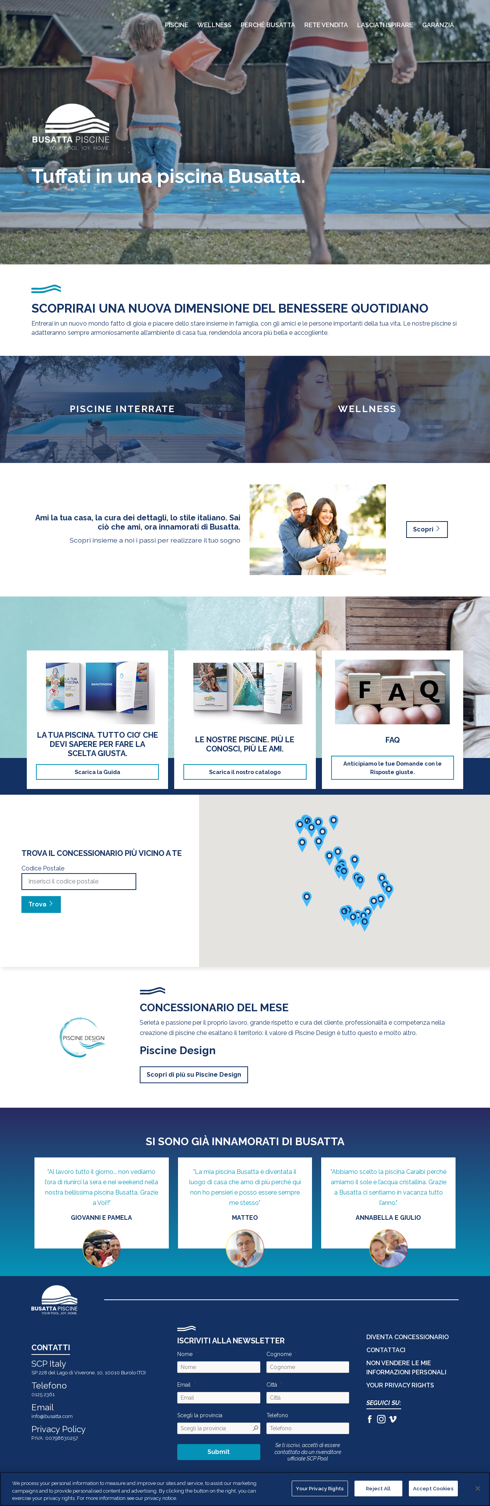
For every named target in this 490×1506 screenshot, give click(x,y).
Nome (185, 1354)
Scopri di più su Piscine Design (194, 1074)
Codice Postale (42, 868)
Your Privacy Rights (400, 1385)
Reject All (378, 1488)
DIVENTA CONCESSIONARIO (407, 1337)
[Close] (477, 1488)
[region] (245, 1489)
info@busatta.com (52, 1416)
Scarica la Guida (97, 772)
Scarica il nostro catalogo (245, 772)
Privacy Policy (58, 1429)
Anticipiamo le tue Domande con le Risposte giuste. (392, 767)
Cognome (279, 1354)
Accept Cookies (433, 1488)
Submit (218, 1451)
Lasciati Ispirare (385, 25)
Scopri (427, 529)
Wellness (215, 25)
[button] (380, 901)
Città (271, 1385)
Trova (41, 904)
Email (184, 1385)
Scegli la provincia (199, 1415)
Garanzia (438, 25)
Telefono (277, 1415)
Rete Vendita (326, 25)
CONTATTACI (385, 1350)
